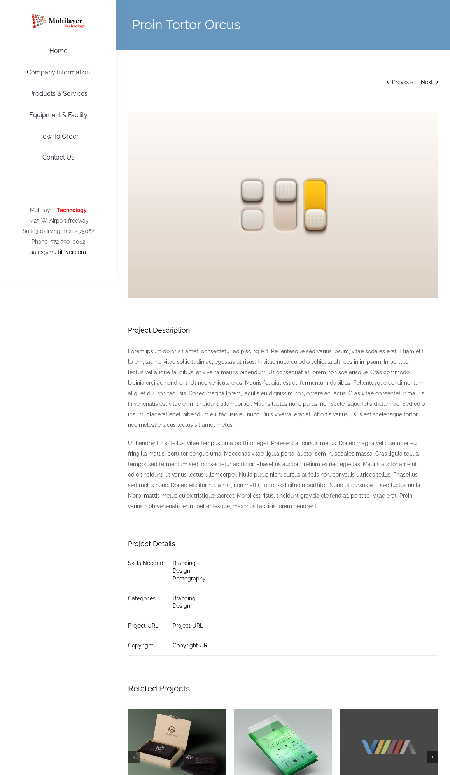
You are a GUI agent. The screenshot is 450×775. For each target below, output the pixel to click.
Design (181, 571)
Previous (402, 82)
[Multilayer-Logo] (58, 17)
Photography (189, 578)
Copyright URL (191, 645)
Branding (184, 563)
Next (427, 82)
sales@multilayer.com (58, 252)
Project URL (188, 625)
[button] (134, 757)
